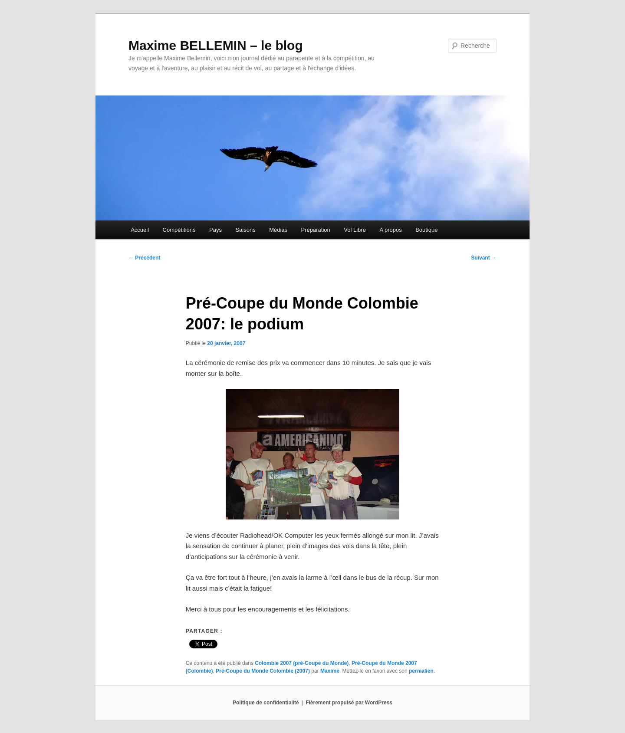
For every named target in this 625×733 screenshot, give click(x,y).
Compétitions (179, 230)
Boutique (426, 230)
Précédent (144, 258)
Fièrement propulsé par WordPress (349, 703)
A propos (390, 230)
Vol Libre (355, 230)
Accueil (140, 230)
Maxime (329, 671)
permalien (421, 671)
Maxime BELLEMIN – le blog (215, 45)
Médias (278, 230)
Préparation (315, 230)
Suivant (484, 258)
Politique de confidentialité (266, 703)
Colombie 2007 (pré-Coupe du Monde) (302, 663)
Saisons (245, 230)
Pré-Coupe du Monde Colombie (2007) (263, 671)
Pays (215, 230)
